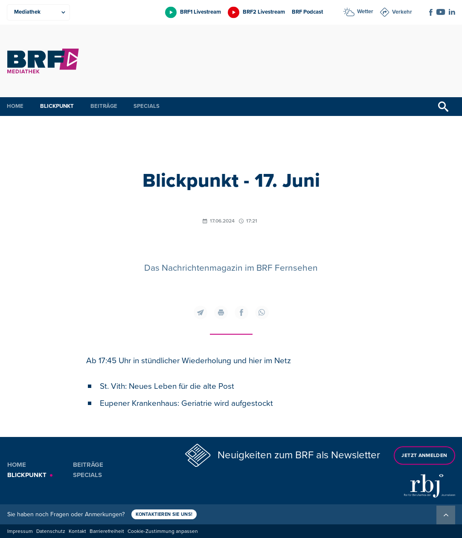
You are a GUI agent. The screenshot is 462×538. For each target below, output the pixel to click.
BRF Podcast (307, 12)
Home (15, 106)
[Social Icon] (431, 12)
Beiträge (103, 106)
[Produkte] (38, 12)
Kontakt (77, 531)
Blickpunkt (57, 106)
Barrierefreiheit (107, 531)
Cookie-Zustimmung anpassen (163, 531)
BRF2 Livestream (264, 12)
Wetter (365, 11)
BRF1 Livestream (200, 12)
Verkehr (402, 12)
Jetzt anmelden (424, 455)
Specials (147, 106)
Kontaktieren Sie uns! (164, 514)
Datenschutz (50, 531)
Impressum (20, 531)
